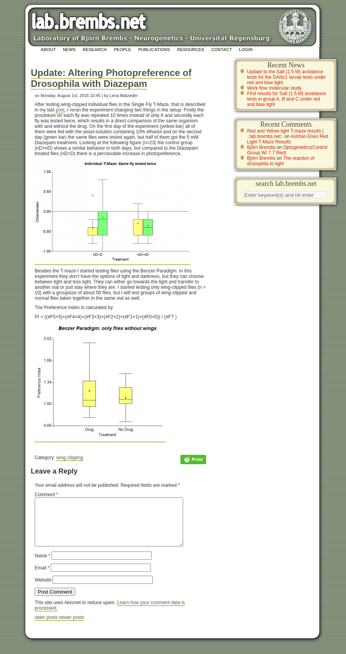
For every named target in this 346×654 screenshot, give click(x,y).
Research (95, 49)
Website (43, 589)
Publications (154, 49)
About (48, 49)
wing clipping (69, 457)
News (69, 49)
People (122, 49)
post (60, 110)
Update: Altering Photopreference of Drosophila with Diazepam (111, 78)
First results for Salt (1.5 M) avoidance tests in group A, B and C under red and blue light (286, 99)
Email (42, 577)
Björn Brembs (261, 147)
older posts (47, 626)
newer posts (71, 626)
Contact (221, 49)
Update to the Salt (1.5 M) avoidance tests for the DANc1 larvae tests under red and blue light (286, 77)
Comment (46, 494)
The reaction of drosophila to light (280, 161)
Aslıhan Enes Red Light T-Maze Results (287, 139)
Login (245, 49)
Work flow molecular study (274, 88)
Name (42, 565)
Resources (190, 49)
